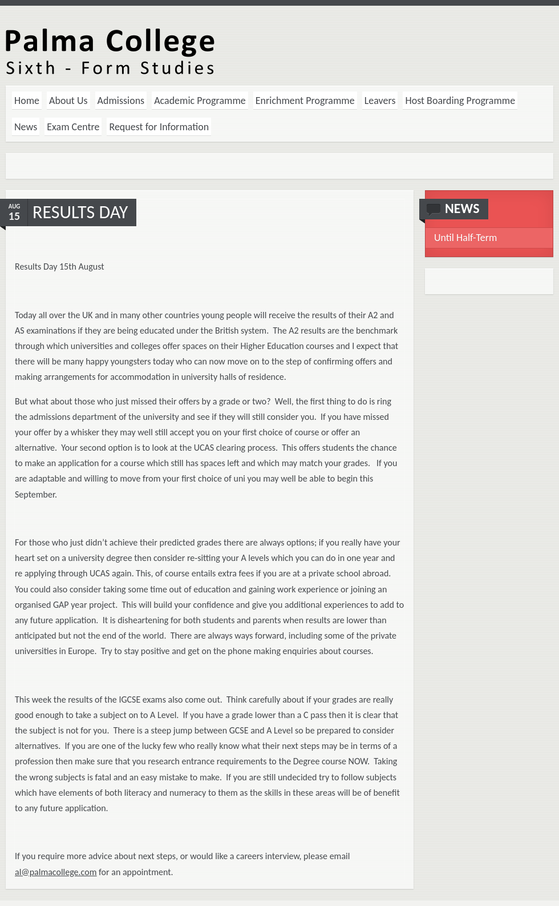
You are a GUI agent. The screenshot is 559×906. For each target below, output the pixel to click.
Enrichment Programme (305, 100)
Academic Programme (200, 100)
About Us (68, 100)
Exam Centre (73, 127)
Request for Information (159, 127)
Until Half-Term (465, 237)
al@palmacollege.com (55, 872)
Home (26, 100)
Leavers (380, 100)
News (25, 127)
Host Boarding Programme (460, 100)
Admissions (121, 100)
